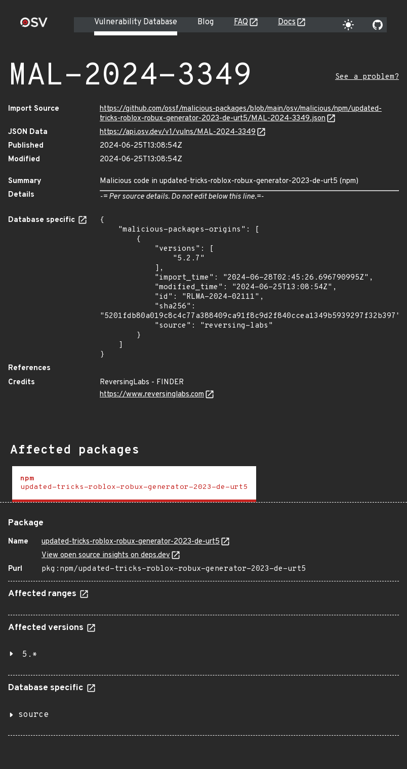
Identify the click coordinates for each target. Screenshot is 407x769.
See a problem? (367, 77)
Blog (205, 22)
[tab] (134, 484)
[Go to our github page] (378, 25)
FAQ (241, 22)
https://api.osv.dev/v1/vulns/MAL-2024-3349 (178, 132)
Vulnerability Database (135, 22)
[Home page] (34, 25)
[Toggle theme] (348, 25)
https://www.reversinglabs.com (152, 394)
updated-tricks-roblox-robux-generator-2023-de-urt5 (131, 542)
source (33, 715)
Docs (287, 22)
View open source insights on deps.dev (106, 555)
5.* (29, 655)
